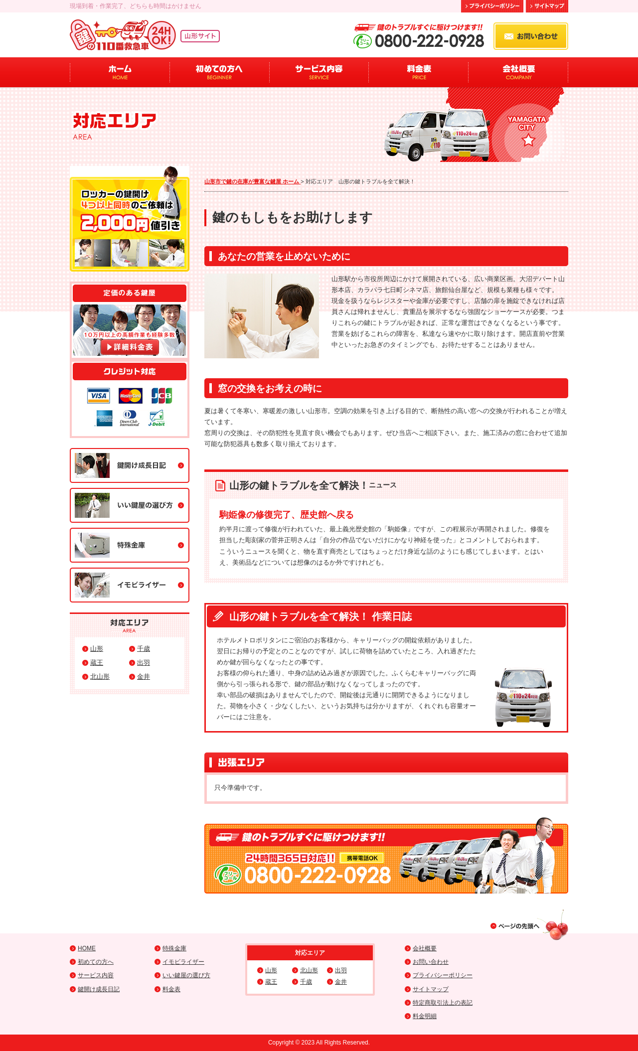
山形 (96, 648)
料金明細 (425, 1016)
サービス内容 (319, 72)
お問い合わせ (431, 961)
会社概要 (518, 72)
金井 (143, 676)
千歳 (143, 648)
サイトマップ (431, 989)
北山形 (100, 676)
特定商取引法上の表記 (443, 1002)
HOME (87, 948)
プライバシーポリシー (443, 975)
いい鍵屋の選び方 (186, 975)
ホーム (119, 72)
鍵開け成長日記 (99, 989)
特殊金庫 (174, 948)
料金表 (419, 72)
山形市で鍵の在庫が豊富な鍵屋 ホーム (252, 181)
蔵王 (96, 662)
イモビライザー (183, 961)
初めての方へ (219, 72)
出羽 (143, 662)
